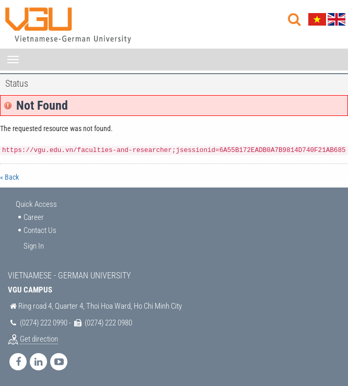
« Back (9, 177)
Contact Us (40, 230)
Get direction (39, 339)
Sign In (34, 246)
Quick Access (36, 204)
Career (34, 217)
